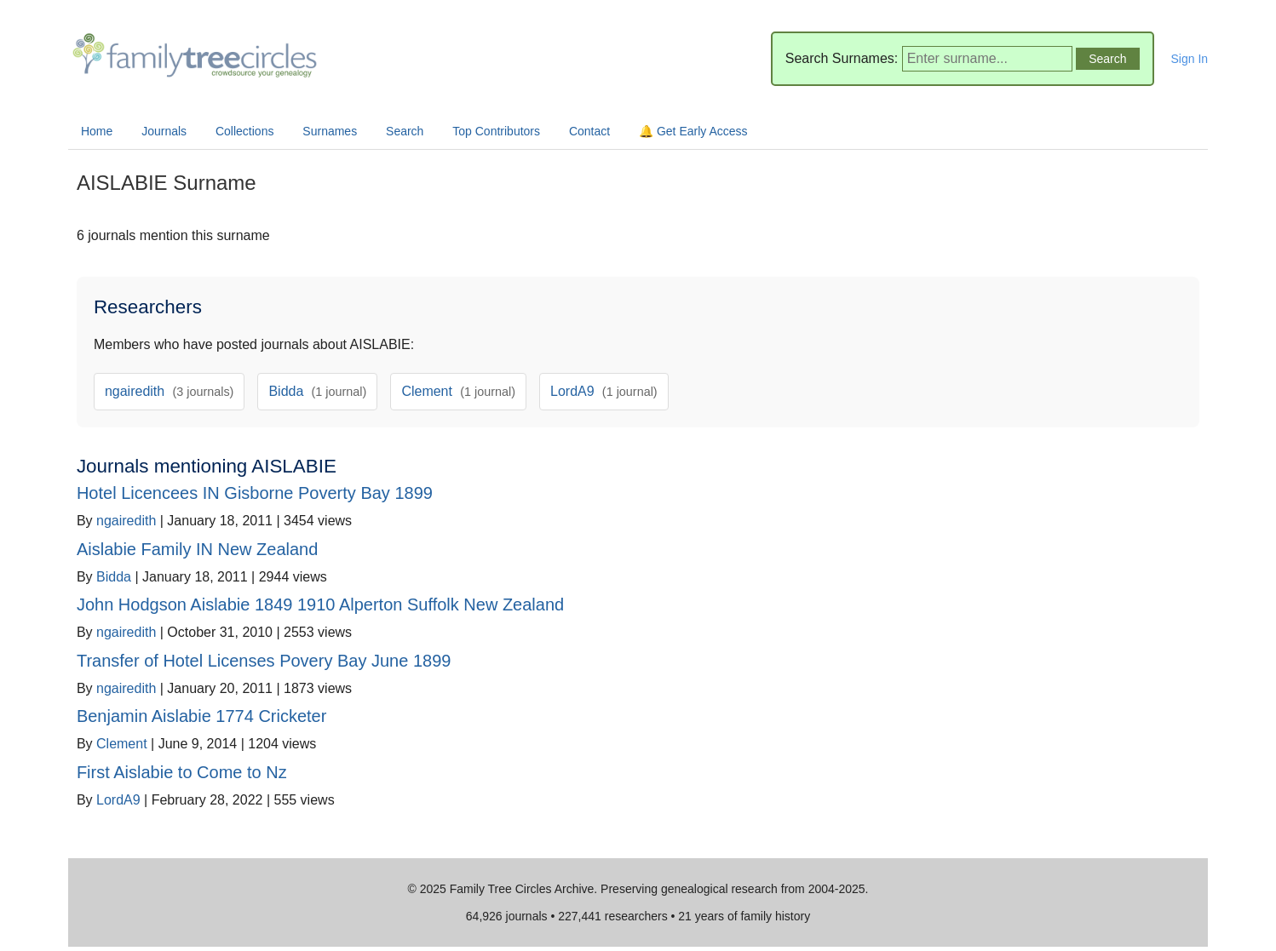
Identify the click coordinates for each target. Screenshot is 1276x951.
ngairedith (169, 391)
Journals (164, 131)
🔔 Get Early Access (693, 131)
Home (96, 131)
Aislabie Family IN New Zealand (197, 549)
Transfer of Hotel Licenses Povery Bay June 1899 (264, 660)
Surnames (329, 131)
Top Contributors (496, 131)
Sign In (1190, 59)
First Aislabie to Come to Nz (182, 772)
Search (404, 131)
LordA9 (604, 391)
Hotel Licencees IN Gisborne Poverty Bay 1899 (255, 493)
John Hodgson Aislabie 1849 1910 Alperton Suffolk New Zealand (320, 604)
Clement (458, 391)
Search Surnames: (842, 58)
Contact (589, 131)
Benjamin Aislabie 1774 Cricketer (202, 716)
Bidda (317, 391)
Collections (244, 131)
